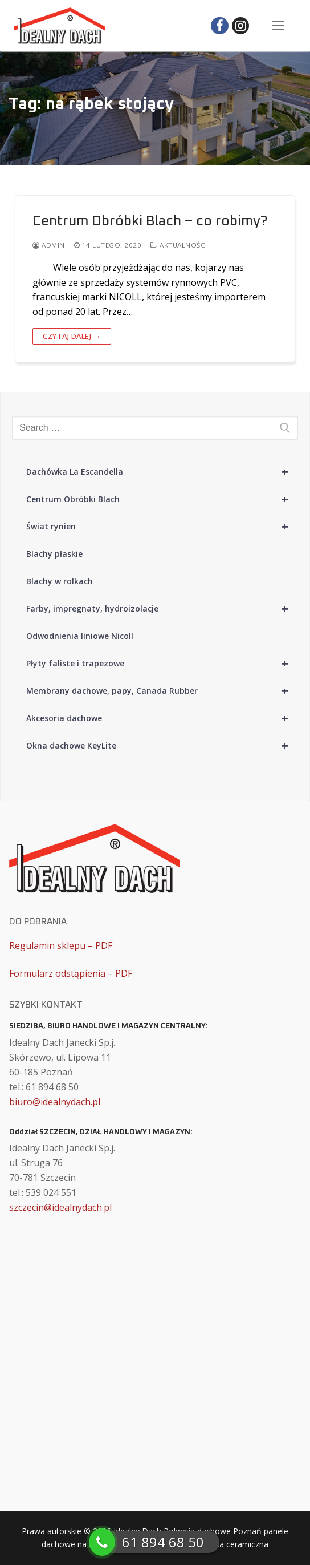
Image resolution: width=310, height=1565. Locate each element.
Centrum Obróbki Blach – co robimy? (149, 221)
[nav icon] (278, 25)
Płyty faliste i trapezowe (162, 663)
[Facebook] (220, 26)
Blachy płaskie (54, 553)
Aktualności (178, 245)
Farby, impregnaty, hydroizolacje (162, 608)
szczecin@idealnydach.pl (60, 1207)
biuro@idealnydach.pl (54, 1101)
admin (48, 245)
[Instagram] (241, 26)
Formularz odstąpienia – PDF (70, 973)
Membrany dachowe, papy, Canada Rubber (162, 691)
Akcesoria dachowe (162, 718)
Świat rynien (162, 526)
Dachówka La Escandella (162, 472)
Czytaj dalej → (72, 336)
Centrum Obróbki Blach (162, 499)
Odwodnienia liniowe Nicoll (79, 635)
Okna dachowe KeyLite (162, 745)
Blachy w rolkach (59, 581)
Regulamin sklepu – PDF (60, 945)
